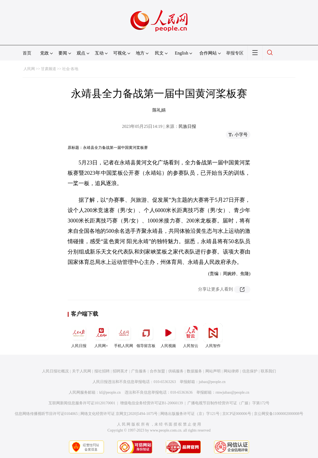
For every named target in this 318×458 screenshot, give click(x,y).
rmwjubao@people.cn (232, 392)
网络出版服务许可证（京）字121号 (190, 414)
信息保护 (249, 371)
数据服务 (194, 371)
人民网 (29, 69)
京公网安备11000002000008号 (278, 414)
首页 (27, 53)
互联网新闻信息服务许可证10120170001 (82, 403)
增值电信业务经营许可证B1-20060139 (151, 403)
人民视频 (168, 335)
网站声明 (213, 371)
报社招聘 (102, 371)
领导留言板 (145, 335)
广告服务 (138, 371)
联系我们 (268, 371)
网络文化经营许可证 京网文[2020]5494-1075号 (119, 414)
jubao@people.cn (212, 382)
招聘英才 (120, 371)
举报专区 (235, 53)
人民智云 (190, 335)
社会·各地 (70, 69)
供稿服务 (176, 371)
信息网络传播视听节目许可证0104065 (46, 414)
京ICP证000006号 (236, 414)
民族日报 (187, 126)
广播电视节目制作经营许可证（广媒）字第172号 (228, 403)
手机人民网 (123, 335)
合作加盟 (157, 371)
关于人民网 (81, 371)
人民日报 (78, 335)
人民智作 (213, 335)
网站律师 (231, 371)
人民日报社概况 (55, 371)
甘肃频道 (48, 69)
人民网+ (101, 335)
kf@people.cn (110, 392)
